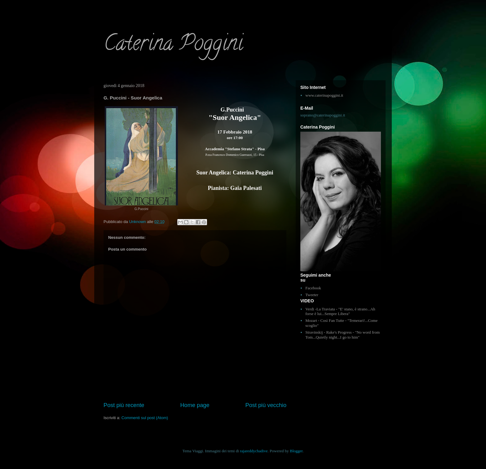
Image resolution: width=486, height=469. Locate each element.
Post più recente (124, 405)
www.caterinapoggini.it (324, 95)
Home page (194, 405)
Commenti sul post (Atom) (145, 417)
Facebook (313, 288)
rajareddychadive (254, 451)
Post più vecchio (265, 405)
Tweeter (311, 294)
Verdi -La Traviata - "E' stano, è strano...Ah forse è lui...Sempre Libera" (340, 311)
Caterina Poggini (173, 45)
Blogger (296, 451)
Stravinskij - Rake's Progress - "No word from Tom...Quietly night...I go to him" (342, 335)
